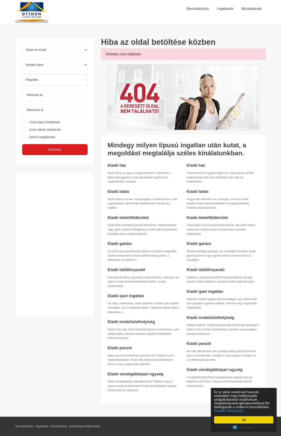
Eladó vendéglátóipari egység (135, 374)
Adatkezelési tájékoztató (84, 426)
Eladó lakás (118, 191)
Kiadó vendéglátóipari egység (215, 369)
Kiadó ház (196, 165)
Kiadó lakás (198, 191)
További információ (228, 410)
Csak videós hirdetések (45, 129)
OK (244, 420)
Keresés (55, 149)
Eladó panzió (120, 348)
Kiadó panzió (199, 343)
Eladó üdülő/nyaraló (126, 270)
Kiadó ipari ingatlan (205, 291)
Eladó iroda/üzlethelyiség (131, 322)
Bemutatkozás (24, 426)
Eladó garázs (120, 243)
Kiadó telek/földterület (207, 217)
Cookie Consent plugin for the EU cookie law (244, 427)
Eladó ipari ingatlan (126, 296)
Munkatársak (59, 426)
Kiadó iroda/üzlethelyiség (210, 317)
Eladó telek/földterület (128, 217)
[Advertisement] (55, 245)
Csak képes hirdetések (44, 122)
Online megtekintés (42, 137)
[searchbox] (54, 80)
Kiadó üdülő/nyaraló (206, 270)
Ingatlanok (42, 426)
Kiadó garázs (199, 243)
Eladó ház (117, 165)
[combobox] (55, 80)
